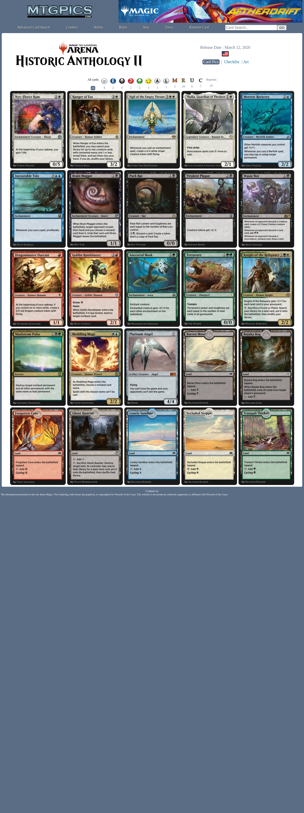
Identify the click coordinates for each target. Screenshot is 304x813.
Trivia (169, 27)
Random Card (199, 27)
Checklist (231, 62)
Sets (146, 27)
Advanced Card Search (33, 27)
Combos (72, 27)
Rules (123, 27)
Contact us (152, 491)
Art (246, 62)
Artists (98, 27)
